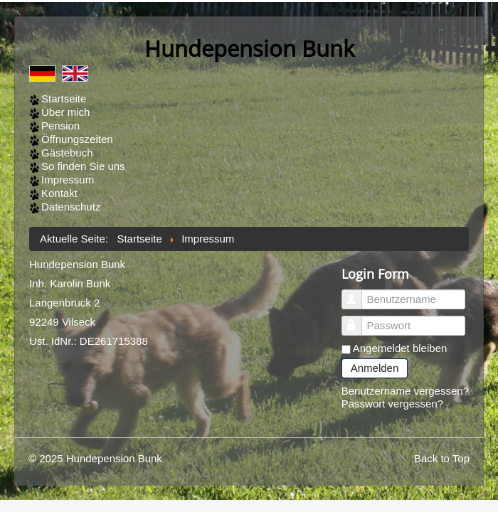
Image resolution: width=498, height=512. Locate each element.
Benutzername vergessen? (405, 391)
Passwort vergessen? (392, 404)
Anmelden (375, 368)
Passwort (358, 319)
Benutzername (358, 293)
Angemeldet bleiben (400, 348)
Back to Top (442, 458)
